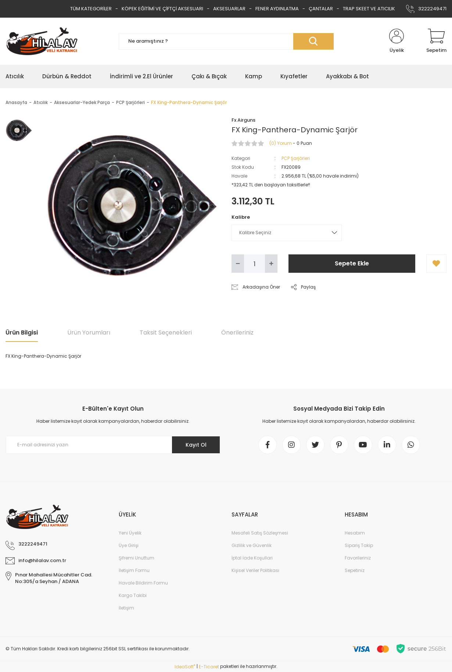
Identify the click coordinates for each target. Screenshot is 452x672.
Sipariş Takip (359, 545)
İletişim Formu (134, 570)
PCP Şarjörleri (295, 158)
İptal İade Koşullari (252, 558)
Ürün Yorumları (88, 332)
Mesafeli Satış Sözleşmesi (260, 533)
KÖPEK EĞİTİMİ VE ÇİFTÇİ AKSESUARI (162, 8)
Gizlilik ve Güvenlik (252, 545)
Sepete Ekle (352, 263)
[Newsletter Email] (113, 445)
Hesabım (355, 533)
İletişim (126, 608)
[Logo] (42, 41)
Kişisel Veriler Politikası (255, 570)
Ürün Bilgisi (22, 332)
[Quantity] (254, 263)
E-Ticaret (209, 667)
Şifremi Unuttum (136, 558)
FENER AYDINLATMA (277, 8)
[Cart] (436, 41)
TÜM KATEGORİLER (91, 8)
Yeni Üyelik (130, 533)
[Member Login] (396, 41)
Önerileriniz (237, 332)
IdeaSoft (185, 667)
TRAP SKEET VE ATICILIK (369, 8)
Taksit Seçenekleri (166, 332)
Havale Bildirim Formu (143, 583)
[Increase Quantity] (271, 263)
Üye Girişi (129, 545)
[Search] (226, 41)
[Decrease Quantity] (238, 263)
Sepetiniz (355, 570)
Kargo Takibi (133, 595)
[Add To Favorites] (436, 263)
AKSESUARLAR (229, 8)
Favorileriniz (358, 558)
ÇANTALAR (321, 8)
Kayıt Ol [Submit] (196, 444)
